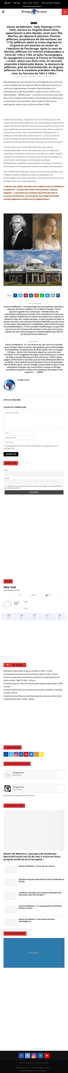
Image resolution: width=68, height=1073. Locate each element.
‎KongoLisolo (18, 772)
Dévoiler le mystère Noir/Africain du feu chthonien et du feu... (41, 880)
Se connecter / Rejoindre (51, 3)
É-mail (6, 478)
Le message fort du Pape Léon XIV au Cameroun (22, 674)
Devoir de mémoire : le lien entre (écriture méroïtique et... (37, 920)
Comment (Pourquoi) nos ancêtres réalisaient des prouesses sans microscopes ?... (40, 894)
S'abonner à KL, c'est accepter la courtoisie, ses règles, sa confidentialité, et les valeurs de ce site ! (33, 487)
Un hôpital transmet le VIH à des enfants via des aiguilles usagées (28, 684)
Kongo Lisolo (23, 76)
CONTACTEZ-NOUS (37, 1068)
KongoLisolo (18, 787)
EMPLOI (48, 1068)
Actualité (33, 23)
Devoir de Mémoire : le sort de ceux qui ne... (37, 866)
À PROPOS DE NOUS (22, 1068)
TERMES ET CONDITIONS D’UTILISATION (33, 1071)
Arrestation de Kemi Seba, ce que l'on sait (19, 671)
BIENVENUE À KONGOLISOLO (32, 6)
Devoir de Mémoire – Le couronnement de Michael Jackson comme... (40, 907)
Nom (6, 470)
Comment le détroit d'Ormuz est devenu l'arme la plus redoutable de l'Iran (31, 690)
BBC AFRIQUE (17, 665)
